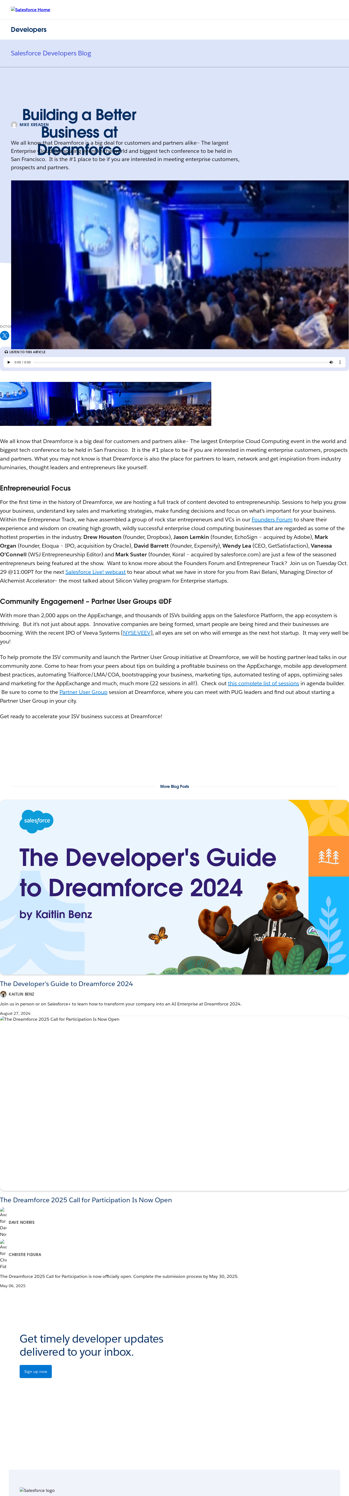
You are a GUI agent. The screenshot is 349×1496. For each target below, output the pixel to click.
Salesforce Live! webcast (95, 571)
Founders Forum (272, 519)
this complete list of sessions (263, 683)
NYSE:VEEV (137, 632)
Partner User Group (83, 692)
